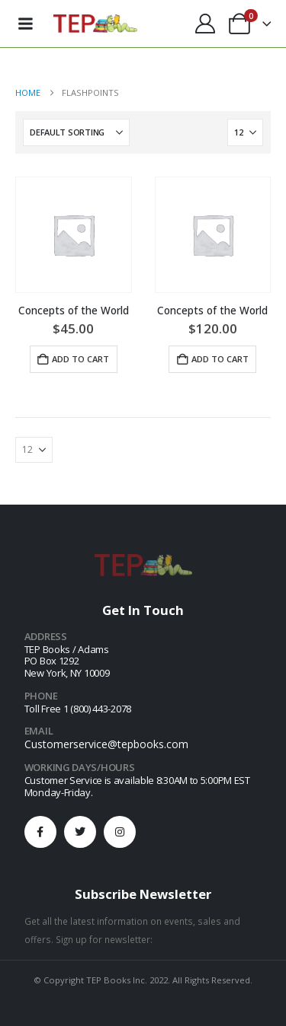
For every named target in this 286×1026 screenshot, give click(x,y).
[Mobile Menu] (25, 23)
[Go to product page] (73, 234)
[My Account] (205, 23)
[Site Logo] (95, 23)
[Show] (245, 132)
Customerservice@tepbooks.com (106, 744)
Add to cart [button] (80, 359)
